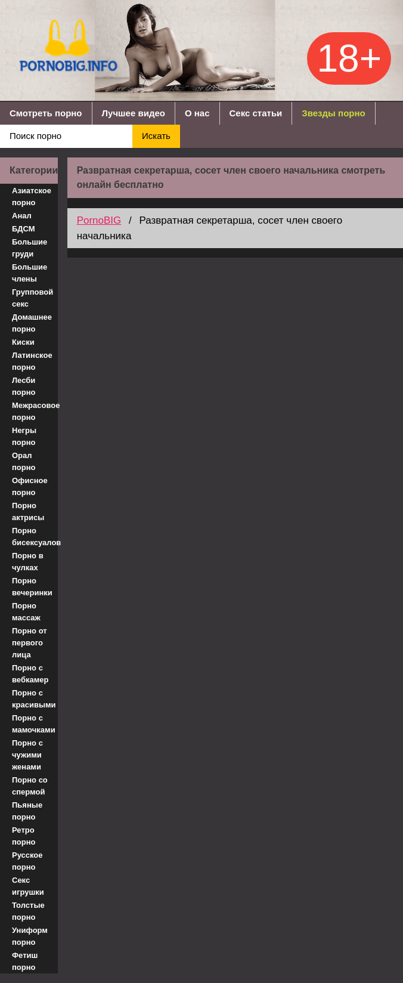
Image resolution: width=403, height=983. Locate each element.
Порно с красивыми (34, 698)
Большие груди (29, 247)
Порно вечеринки (32, 586)
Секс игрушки (28, 886)
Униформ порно (30, 936)
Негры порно (24, 436)
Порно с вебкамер (30, 673)
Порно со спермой (30, 785)
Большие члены (29, 272)
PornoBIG (99, 220)
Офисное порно (30, 486)
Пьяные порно (27, 810)
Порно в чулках (28, 561)
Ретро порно (24, 836)
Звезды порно (333, 113)
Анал (22, 215)
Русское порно (27, 861)
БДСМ (23, 228)
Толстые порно (28, 911)
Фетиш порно (25, 961)
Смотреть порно (46, 113)
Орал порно (24, 461)
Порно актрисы (28, 511)
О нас (197, 113)
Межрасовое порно (35, 411)
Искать (156, 136)
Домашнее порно (32, 323)
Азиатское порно (31, 196)
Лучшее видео (133, 113)
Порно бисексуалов (35, 536)
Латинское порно (32, 361)
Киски (23, 342)
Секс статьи (256, 113)
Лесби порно (24, 386)
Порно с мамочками (33, 723)
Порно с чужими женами (27, 754)
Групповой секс (32, 298)
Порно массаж (26, 611)
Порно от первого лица (29, 642)
